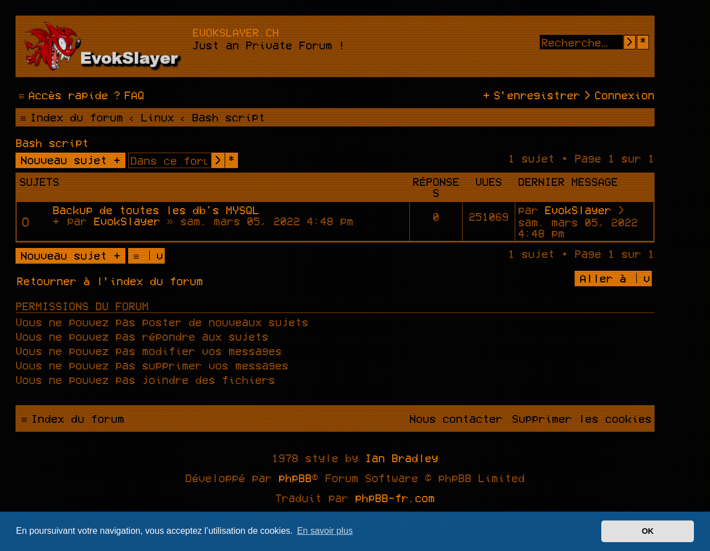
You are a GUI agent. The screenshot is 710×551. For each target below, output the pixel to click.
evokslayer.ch (235, 32)
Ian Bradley (401, 458)
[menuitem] (127, 95)
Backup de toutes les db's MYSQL (156, 210)
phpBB (295, 478)
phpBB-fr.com (395, 498)
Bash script (52, 143)
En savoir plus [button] (325, 530)
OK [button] (648, 531)
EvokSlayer (127, 221)
